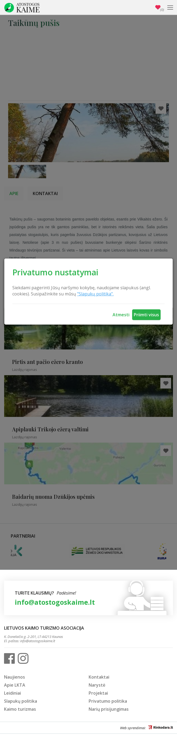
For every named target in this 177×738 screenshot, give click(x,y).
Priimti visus (146, 315)
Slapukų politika (20, 701)
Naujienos (14, 677)
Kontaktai (99, 677)
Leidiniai (12, 693)
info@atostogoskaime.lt (55, 602)
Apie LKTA (14, 685)
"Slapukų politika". (95, 294)
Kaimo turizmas (20, 709)
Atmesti (121, 315)
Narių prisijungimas (109, 709)
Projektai (98, 693)
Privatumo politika (108, 701)
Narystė (97, 685)
